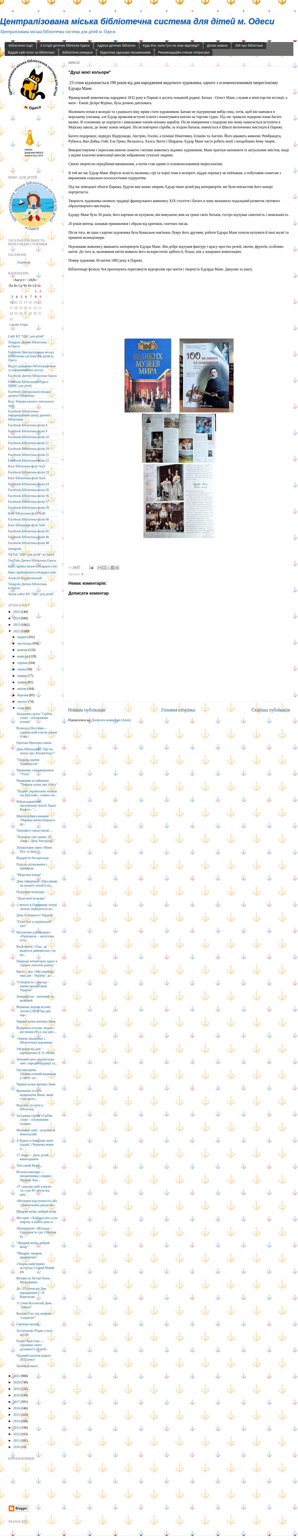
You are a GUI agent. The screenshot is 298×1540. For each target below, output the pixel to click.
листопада (25, 643)
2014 (17, 1421)
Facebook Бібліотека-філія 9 (27, 431)
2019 (17, 1389)
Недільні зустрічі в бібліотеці (29, 1107)
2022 (17, 631)
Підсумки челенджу (30, 892)
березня (23, 695)
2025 (17, 612)
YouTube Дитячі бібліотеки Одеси (32, 560)
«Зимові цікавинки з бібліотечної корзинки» (34, 1040)
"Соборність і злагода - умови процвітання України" (32, 986)
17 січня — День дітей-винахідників (32, 1157)
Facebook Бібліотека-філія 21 (28, 455)
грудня (22, 637)
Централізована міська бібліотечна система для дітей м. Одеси (137, 21)
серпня (22, 663)
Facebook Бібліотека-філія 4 (27, 425)
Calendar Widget (18, 324)
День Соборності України (34, 915)
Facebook (23, 262)
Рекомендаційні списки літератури (183, 52)
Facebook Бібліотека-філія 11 (28, 443)
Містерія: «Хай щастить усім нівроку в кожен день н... (37, 1220)
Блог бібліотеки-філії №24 (26, 478)
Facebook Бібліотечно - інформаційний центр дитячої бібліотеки (29, 415)
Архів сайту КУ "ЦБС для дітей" (31, 594)
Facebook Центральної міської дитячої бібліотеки (29, 393)
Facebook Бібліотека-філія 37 (28, 501)
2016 (17, 1408)
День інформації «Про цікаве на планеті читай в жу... (37, 883)
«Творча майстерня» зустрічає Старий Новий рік (35, 1268)
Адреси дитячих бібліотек (116, 45)
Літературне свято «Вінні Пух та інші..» (34, 849)
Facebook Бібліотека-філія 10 (28, 437)
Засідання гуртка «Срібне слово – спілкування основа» (34, 1120)
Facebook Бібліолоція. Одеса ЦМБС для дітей (28, 383)
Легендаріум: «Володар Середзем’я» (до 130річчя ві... (36, 1232)
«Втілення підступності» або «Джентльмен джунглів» (36, 1203)
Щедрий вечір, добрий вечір (36, 1211)
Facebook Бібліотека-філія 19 (28, 449)
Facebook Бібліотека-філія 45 (28, 531)
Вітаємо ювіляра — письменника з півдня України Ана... (33, 1176)
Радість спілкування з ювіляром (31, 866)
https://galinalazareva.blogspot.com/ (32, 572)
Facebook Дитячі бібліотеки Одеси (32, 376)
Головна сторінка (178, 709)
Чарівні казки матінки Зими (35, 1021)
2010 (17, 1447)
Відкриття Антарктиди (32, 858)
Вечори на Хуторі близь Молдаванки (33, 1280)
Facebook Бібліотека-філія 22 (28, 460)
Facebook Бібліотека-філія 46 (28, 537)
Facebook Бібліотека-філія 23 (28, 472)
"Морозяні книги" (29, 875)
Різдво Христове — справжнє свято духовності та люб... (32, 1345)
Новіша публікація (86, 709)
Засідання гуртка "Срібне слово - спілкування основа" (34, 718)
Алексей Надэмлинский (25, 578)
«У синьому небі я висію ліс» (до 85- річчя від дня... (33, 1190)
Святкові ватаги (27, 1324)
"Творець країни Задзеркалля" (27, 761)
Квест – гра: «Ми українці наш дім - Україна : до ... (35, 973)
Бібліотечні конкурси (77, 52)
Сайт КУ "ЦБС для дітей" (26, 336)
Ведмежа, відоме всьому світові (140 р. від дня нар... (33, 1011)
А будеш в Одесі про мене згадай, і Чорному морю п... (35, 1144)
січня (21, 708)
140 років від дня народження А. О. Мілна (35, 1051)
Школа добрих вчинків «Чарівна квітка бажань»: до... (36, 820)
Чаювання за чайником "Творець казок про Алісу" (36, 782)
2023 (17, 624)
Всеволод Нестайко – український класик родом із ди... (36, 732)
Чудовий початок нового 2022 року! (33, 1357)
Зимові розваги (27, 1366)
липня (22, 669)
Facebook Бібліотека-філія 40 (28, 519)
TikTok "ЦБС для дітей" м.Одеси (31, 554)
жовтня (22, 650)
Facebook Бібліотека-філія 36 (28, 496)
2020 (17, 1382)
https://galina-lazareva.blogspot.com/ (32, 566)
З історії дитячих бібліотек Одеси (65, 45)
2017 (17, 1402)
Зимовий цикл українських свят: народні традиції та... (36, 1061)
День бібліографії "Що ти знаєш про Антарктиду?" (35, 751)
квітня (22, 688)
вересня (23, 656)
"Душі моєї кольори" (31, 898)
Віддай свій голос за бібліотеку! (31, 52)
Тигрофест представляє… (34, 830)
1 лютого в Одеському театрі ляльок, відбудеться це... (36, 907)
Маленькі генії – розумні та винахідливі (35, 1132)
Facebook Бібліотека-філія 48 (28, 543)
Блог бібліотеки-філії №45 (26, 525)
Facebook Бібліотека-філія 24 (28, 484)
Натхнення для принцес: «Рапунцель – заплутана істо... (35, 936)
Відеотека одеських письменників (125, 52)
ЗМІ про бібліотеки (249, 45)
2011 (17, 1440)
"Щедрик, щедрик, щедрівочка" (29, 1255)
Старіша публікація (271, 709)
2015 (17, 1414)
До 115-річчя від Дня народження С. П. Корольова (31, 1292)
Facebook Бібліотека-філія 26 (28, 490)
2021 (17, 1376)
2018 (17, 1395)
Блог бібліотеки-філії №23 (26, 466)
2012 (17, 1434)
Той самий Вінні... (29, 1165)
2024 (17, 618)
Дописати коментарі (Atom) (111, 720)
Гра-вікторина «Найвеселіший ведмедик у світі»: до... (36, 1074)
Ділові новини (217, 45)
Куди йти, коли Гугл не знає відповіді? (171, 45)
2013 (17, 1427)
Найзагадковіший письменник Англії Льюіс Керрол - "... (36, 805)
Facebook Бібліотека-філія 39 (28, 507)
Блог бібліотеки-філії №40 (26, 513)
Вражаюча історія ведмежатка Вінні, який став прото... (34, 1095)
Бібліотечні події (21, 45)
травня (22, 682)
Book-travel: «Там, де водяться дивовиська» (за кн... (35, 950)
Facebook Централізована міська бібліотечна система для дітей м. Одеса (31, 356)
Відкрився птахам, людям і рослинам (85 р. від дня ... (36, 1030)
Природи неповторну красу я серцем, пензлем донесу (36, 963)
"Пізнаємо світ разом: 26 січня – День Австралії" (34, 839)
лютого (22, 701)
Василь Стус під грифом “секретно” (33, 1315)
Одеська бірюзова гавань (34, 742)
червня (22, 676)
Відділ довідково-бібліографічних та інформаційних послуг (32, 368)
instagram (14, 549)
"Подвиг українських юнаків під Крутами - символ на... (36, 793)
